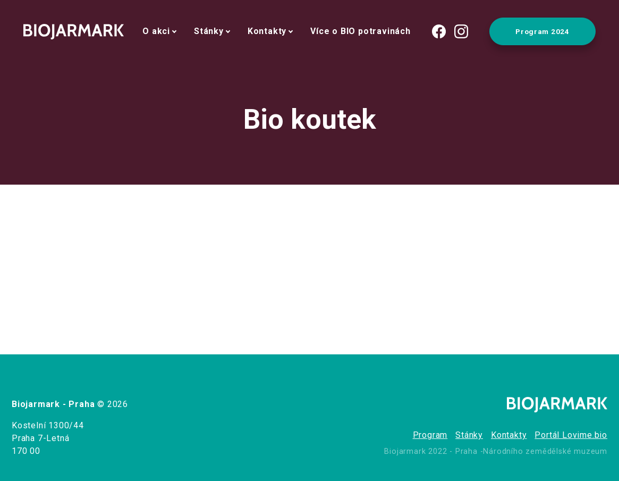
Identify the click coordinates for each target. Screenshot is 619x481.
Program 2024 (542, 31)
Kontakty (267, 31)
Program (430, 435)
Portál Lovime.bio (571, 435)
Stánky (209, 31)
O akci (156, 31)
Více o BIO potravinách (360, 31)
